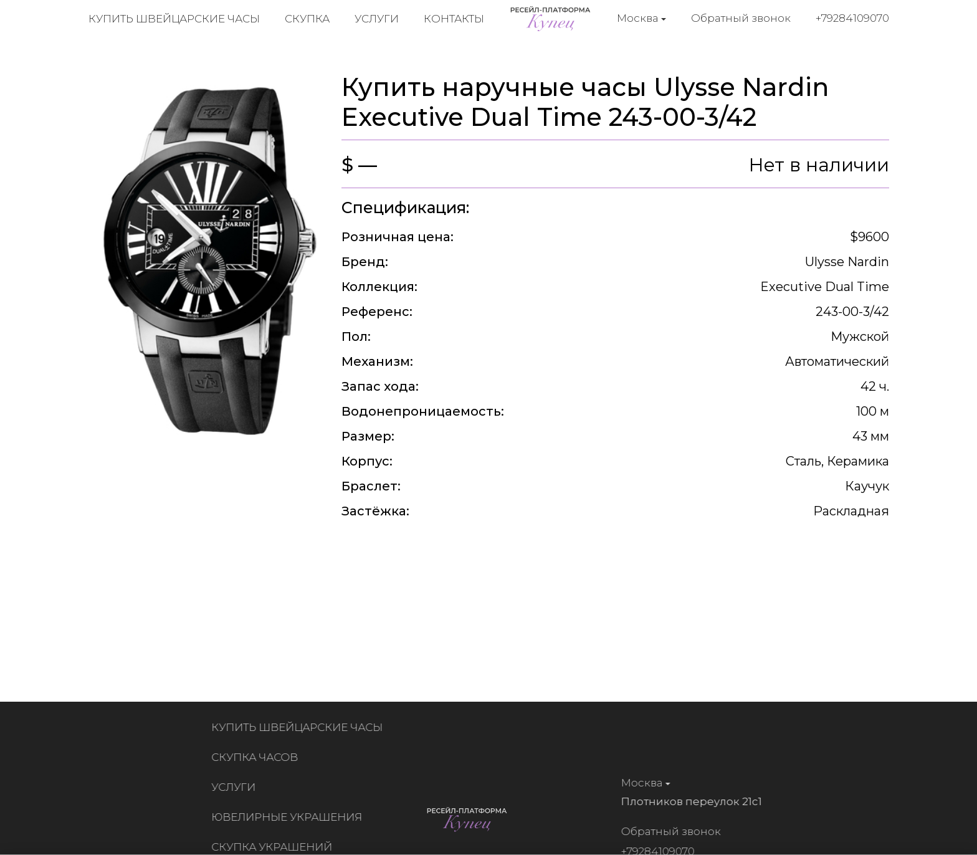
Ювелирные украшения (289, 817)
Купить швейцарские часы (174, 18)
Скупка (307, 18)
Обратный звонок (741, 18)
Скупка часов (257, 757)
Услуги (377, 18)
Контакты (454, 18)
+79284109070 (852, 18)
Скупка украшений (274, 847)
